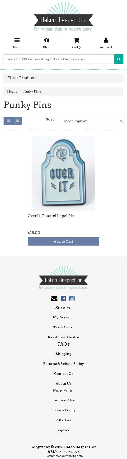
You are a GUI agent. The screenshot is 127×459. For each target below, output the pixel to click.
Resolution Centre (63, 337)
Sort (50, 119)
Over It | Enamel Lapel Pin (51, 216)
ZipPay (63, 430)
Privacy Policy (63, 410)
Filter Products (22, 78)
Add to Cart (63, 241)
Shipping (63, 354)
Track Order (63, 327)
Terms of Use (64, 400)
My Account (63, 317)
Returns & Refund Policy (63, 364)
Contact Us (63, 374)
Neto (79, 456)
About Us (63, 383)
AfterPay (63, 420)
